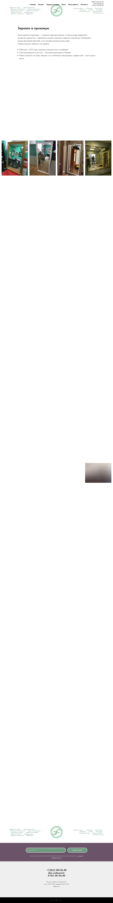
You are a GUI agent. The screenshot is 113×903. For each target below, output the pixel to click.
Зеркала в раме (28, 12)
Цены (64, 4)
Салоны (91, 10)
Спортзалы (89, 830)
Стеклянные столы (98, 13)
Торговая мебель (97, 11)
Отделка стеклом (78, 830)
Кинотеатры (98, 830)
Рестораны (99, 10)
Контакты (84, 4)
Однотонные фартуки (34, 9)
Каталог (41, 4)
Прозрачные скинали (17, 10)
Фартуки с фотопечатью (18, 9)
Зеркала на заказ (52, 4)
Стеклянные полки (84, 11)
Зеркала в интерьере (32, 10)
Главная (33, 4)
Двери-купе (29, 13)
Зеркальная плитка (29, 829)
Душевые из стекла (15, 829)
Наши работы (73, 4)
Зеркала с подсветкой (17, 13)
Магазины (83, 10)
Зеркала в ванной (16, 12)
